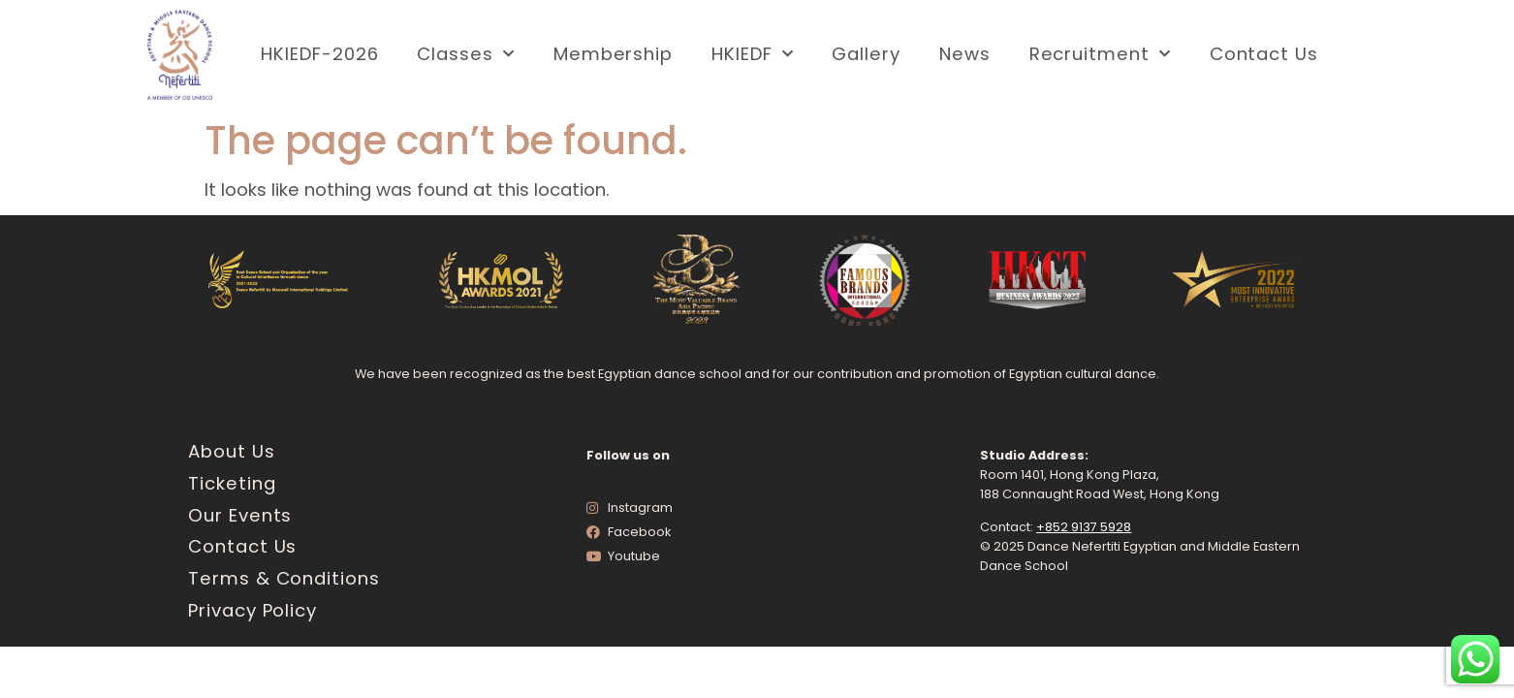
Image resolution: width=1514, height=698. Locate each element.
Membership (613, 54)
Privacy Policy (252, 610)
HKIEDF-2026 (319, 54)
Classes (465, 55)
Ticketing (231, 483)
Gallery (865, 54)
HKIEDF (752, 55)
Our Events (240, 515)
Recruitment (1100, 55)
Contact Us (1264, 54)
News (965, 54)
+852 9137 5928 (1083, 527)
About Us (231, 451)
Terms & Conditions (284, 578)
